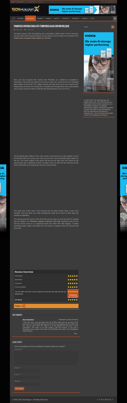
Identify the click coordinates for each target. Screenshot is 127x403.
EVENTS (84, 18)
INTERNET (75, 18)
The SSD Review (31, 2)
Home (13, 18)
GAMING (40, 18)
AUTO (92, 18)
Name (17, 368)
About (39, 2)
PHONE (48, 18)
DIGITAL (56, 18)
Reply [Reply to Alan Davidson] (75, 333)
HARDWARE (30, 18)
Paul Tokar (19, 29)
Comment (18, 349)
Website (17, 381)
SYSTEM (20, 18)
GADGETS (65, 18)
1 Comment (30, 29)
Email (17, 374)
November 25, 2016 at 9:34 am (68, 319)
